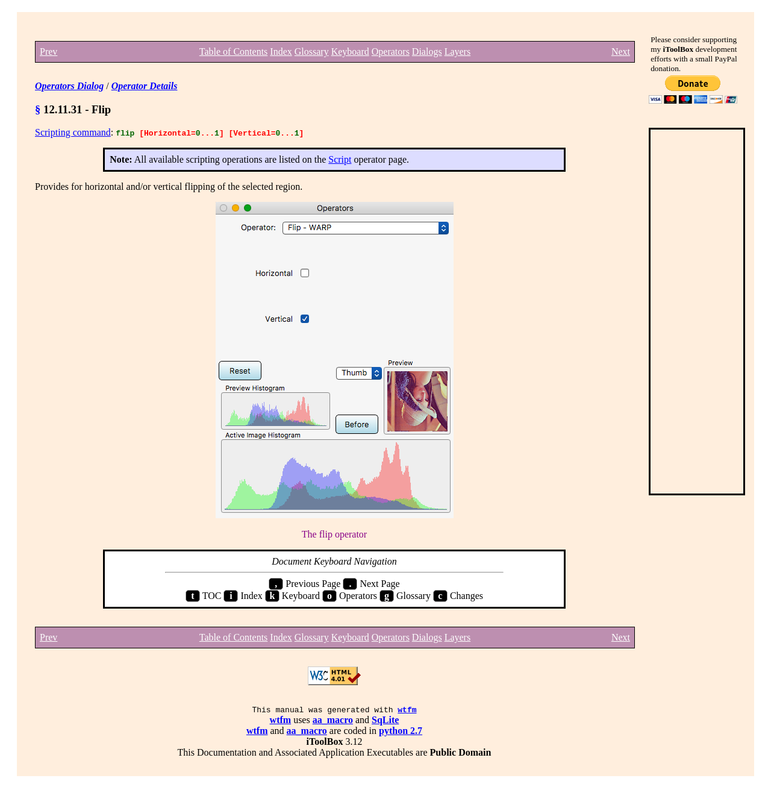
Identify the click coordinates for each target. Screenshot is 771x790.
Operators (391, 51)
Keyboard (350, 51)
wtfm (407, 711)
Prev (48, 51)
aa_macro (333, 721)
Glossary (312, 51)
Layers (458, 51)
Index (281, 51)
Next (620, 51)
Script (339, 159)
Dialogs (427, 51)
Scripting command (73, 132)
